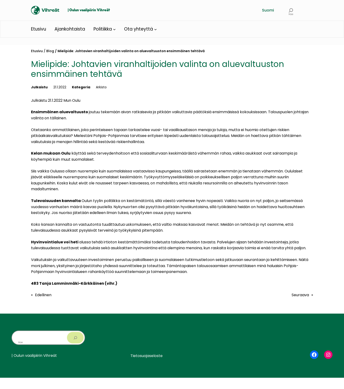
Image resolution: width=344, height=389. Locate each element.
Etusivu (37, 51)
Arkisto (101, 87)
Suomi (268, 10)
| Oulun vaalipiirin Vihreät (89, 10)
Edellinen (43, 295)
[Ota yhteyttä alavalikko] (155, 29)
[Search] (75, 337)
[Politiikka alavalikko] (114, 29)
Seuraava (300, 295)
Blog (50, 51)
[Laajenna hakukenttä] (291, 10)
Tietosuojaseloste (146, 355)
